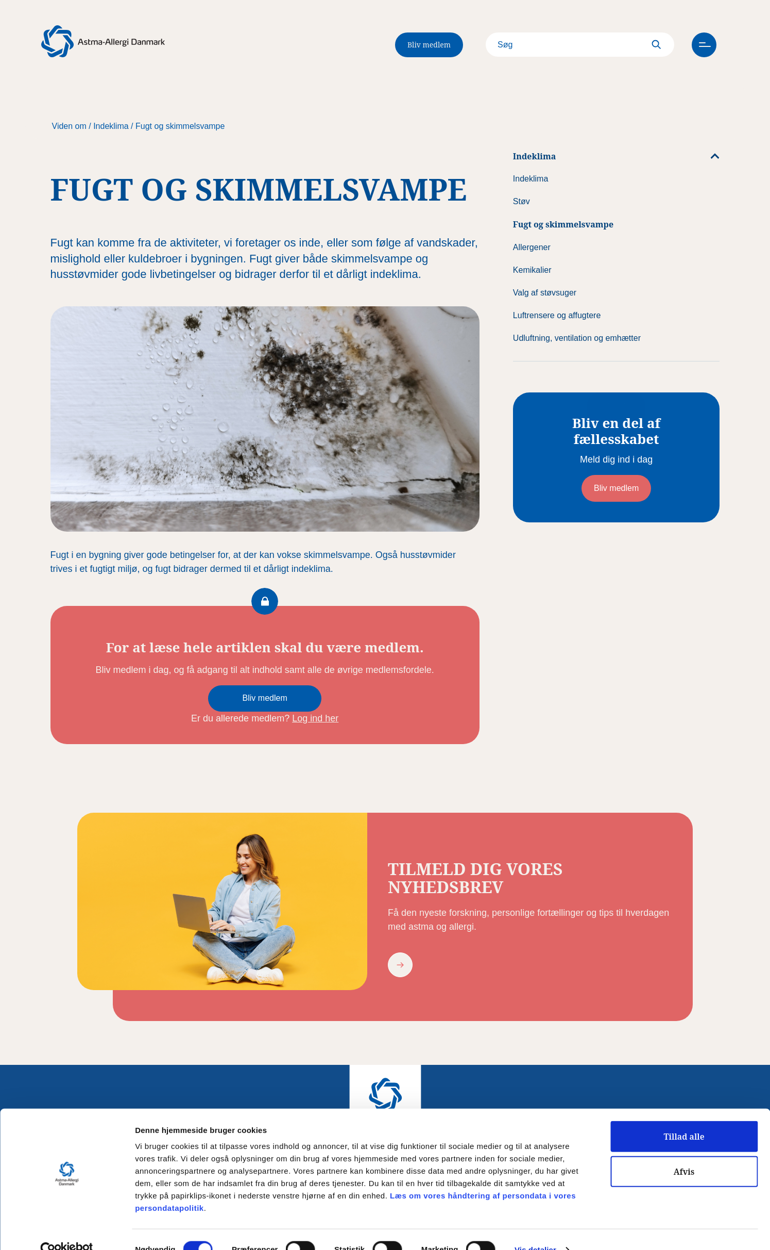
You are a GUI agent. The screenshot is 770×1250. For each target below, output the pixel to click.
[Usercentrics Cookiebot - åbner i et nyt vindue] (67, 1230)
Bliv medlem (429, 45)
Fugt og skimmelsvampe (180, 126)
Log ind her (315, 718)
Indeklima (110, 126)
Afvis (684, 1151)
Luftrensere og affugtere (557, 315)
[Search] (571, 44)
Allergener (532, 247)
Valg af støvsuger (544, 292)
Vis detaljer (535, 1230)
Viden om (69, 126)
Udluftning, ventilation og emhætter (577, 338)
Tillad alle (683, 1116)
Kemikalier (532, 270)
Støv (521, 201)
